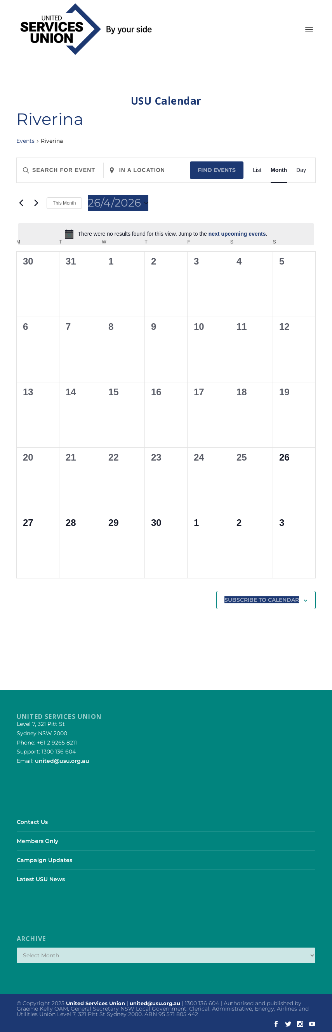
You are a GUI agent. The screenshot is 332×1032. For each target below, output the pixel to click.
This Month (64, 203)
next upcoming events (237, 234)
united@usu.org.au (62, 760)
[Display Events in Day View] (301, 170)
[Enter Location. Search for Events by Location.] (147, 170)
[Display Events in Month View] (279, 170)
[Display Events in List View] (257, 170)
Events (25, 140)
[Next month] (36, 203)
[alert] (166, 234)
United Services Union (95, 1003)
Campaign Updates (44, 860)
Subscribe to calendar (261, 599)
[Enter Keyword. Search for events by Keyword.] (60, 170)
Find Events (217, 169)
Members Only (37, 841)
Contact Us (32, 821)
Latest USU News (41, 879)
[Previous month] (21, 203)
